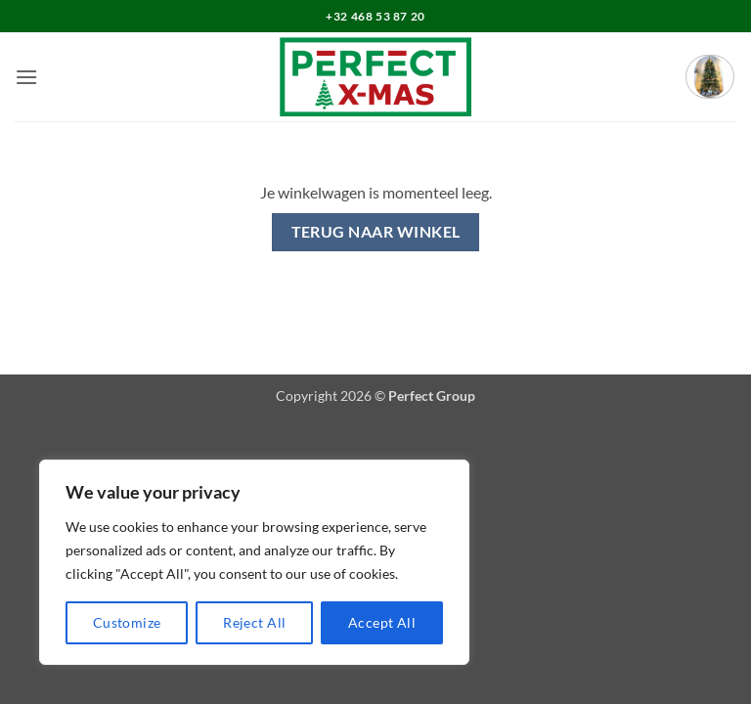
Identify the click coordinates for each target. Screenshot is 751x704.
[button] (26, 77)
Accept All (382, 622)
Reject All (254, 622)
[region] (254, 562)
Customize (127, 622)
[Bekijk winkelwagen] (709, 77)
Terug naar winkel (376, 232)
